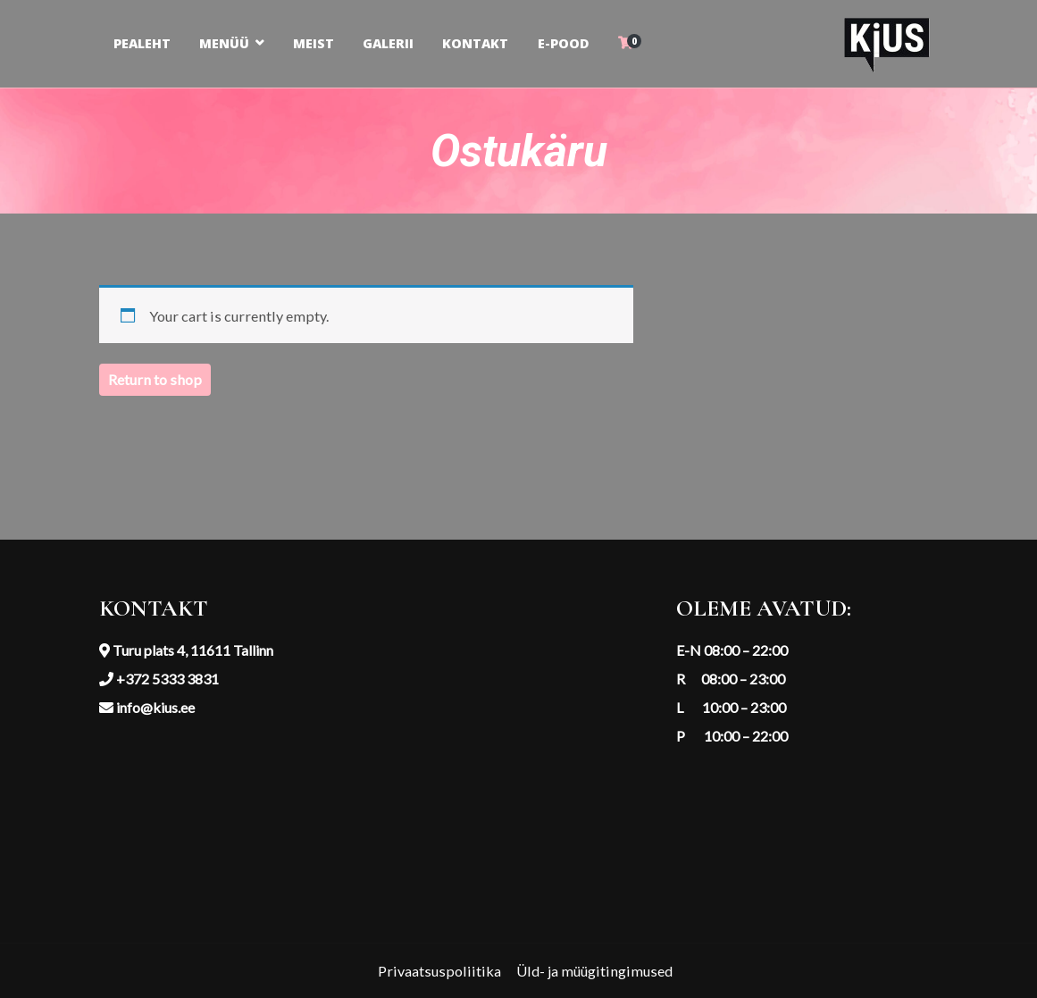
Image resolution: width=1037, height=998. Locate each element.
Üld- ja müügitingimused (594, 970)
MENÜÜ (224, 43)
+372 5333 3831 (166, 678)
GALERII (388, 43)
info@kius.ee (154, 707)
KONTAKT (475, 43)
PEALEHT (142, 43)
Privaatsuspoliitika (439, 970)
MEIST (313, 43)
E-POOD (564, 43)
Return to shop (155, 379)
